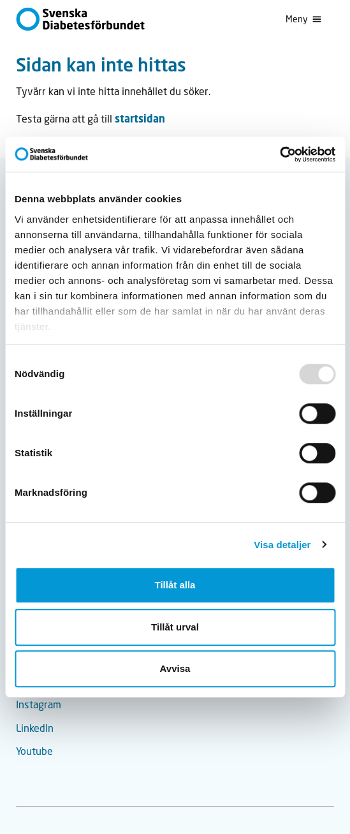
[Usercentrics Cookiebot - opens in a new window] (279, 154)
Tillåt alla (175, 584)
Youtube (34, 751)
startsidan (140, 118)
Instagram (38, 704)
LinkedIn (35, 728)
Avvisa (175, 668)
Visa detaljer (282, 544)
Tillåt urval (175, 627)
